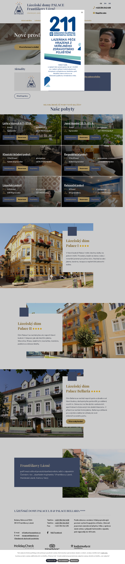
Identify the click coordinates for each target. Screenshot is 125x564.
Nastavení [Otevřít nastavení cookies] (74, 560)
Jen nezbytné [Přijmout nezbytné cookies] (63, 560)
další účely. (104, 553)
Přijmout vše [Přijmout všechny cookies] (51, 560)
